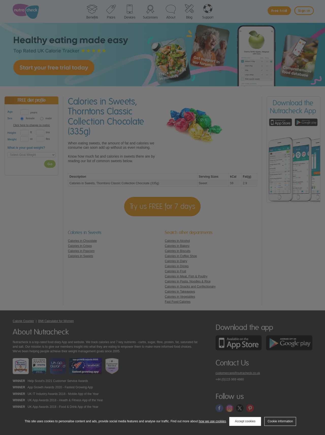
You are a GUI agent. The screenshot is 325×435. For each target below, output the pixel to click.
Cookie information (280, 421)
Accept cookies (245, 421)
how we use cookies (212, 421)
